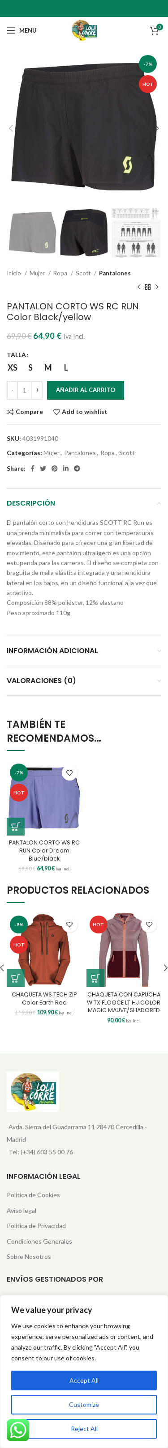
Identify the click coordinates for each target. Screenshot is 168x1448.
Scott (84, 273)
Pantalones (115, 273)
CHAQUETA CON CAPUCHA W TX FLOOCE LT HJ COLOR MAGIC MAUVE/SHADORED (123, 1002)
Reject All (84, 1428)
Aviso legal (21, 1210)
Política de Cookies (33, 1195)
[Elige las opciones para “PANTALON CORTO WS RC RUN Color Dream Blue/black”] (16, 827)
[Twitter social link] (43, 468)
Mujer (38, 273)
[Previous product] (138, 287)
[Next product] (156, 287)
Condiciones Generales (39, 1241)
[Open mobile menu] (21, 30)
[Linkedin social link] (65, 468)
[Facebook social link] (32, 468)
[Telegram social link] (77, 468)
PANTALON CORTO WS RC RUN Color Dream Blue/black (44, 850)
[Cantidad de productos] (24, 390)
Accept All (84, 1380)
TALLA (16, 355)
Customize (84, 1404)
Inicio (14, 273)
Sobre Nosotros (29, 1256)
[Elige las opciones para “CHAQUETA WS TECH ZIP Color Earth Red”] (16, 978)
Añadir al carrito (85, 389)
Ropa (61, 273)
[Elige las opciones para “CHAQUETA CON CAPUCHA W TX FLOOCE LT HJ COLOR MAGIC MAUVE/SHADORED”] (95, 978)
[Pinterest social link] (54, 468)
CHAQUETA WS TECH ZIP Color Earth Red (44, 998)
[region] (84, 1371)
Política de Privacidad (36, 1225)
